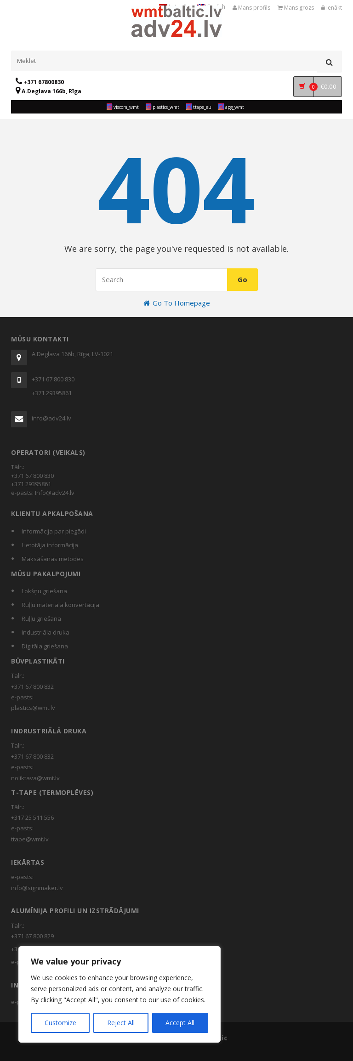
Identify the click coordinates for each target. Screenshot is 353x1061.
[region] (119, 994)
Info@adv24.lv (54, 492)
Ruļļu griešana (41, 618)
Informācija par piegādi (54, 531)
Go (242, 279)
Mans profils (251, 7)
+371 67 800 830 (53, 379)
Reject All (121, 1022)
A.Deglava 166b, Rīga (48, 91)
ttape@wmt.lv (30, 839)
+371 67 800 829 (32, 936)
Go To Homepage (176, 302)
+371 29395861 (52, 393)
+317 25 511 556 (32, 817)
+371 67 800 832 (32, 686)
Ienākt (331, 7)
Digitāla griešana (45, 646)
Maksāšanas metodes (53, 559)
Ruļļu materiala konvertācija (60, 605)
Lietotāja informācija (50, 545)
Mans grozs (296, 7)
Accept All (179, 1022)
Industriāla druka (45, 632)
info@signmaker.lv (37, 888)
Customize (60, 1022)
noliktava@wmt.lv (35, 778)
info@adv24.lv (51, 418)
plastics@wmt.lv (33, 708)
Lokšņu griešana (44, 591)
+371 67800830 (40, 82)
